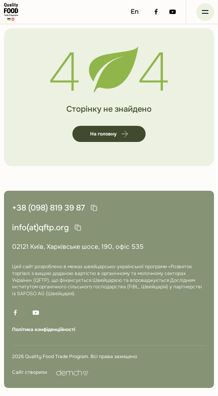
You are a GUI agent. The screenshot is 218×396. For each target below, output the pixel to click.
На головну (109, 134)
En (135, 11)
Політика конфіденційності (43, 329)
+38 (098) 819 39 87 (48, 208)
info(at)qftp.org (40, 227)
